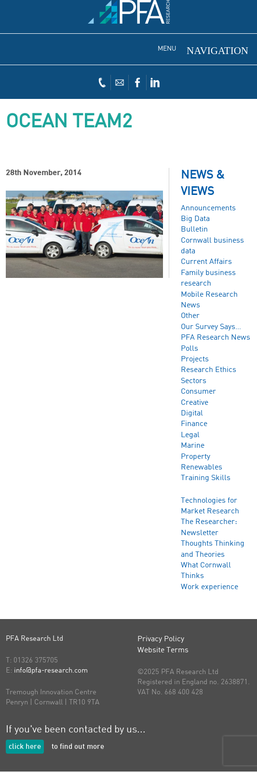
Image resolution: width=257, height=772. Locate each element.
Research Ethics (208, 370)
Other (190, 316)
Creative (194, 403)
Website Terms (163, 650)
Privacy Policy (160, 639)
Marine (192, 446)
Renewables (201, 467)
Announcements (208, 208)
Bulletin (194, 230)
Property (195, 457)
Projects (195, 359)
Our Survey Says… (211, 327)
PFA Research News (215, 338)
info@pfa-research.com (51, 671)
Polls (189, 349)
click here (25, 747)
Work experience (209, 587)
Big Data (195, 219)
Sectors (193, 381)
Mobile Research (209, 295)
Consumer (198, 392)
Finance (194, 424)
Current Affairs (206, 262)
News (190, 305)
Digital (192, 413)
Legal (190, 435)
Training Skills (205, 478)
